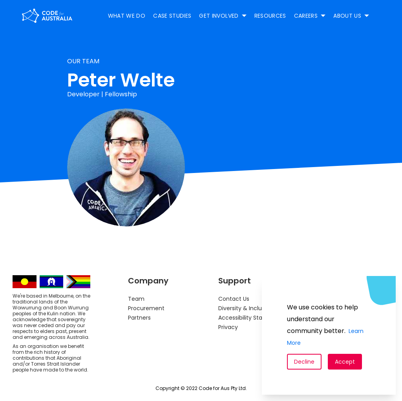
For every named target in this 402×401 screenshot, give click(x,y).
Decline (304, 362)
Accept (345, 362)
